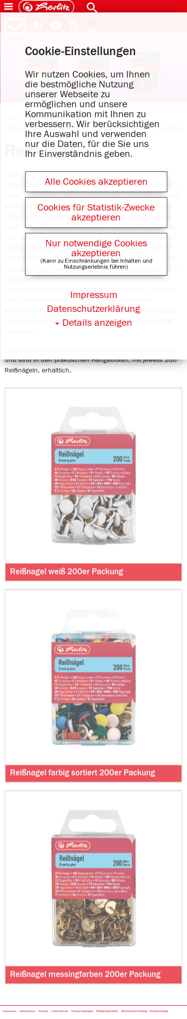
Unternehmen (59, 1011)
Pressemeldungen (82, 1011)
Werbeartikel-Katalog (134, 1011)
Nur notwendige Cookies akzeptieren (96, 248)
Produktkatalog (159, 1011)
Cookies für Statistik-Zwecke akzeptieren (96, 212)
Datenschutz (27, 1011)
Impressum (9, 1011)
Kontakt (43, 1011)
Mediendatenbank (107, 1011)
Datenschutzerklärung (93, 309)
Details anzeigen (97, 323)
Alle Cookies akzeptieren (96, 182)
